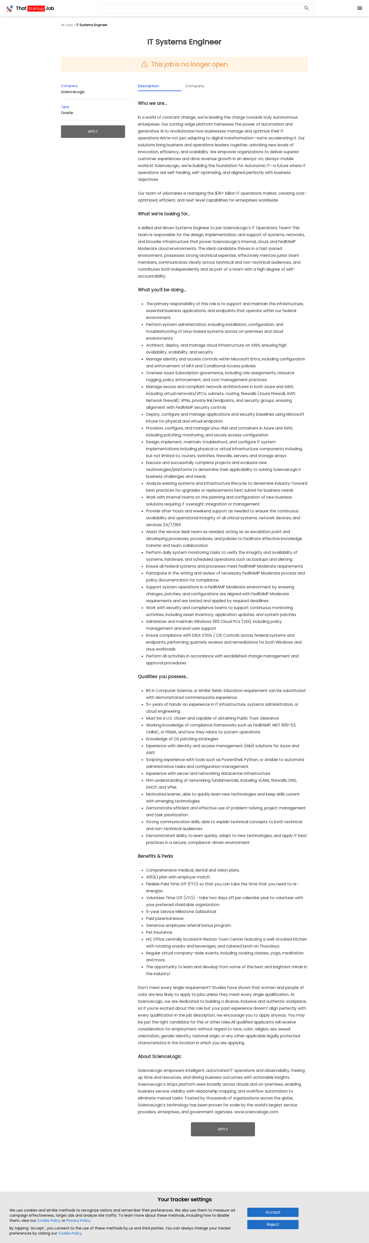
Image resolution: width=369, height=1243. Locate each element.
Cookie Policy (49, 1220)
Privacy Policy (78, 1220)
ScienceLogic (73, 91)
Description (148, 86)
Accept (273, 1212)
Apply (93, 131)
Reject (272, 1224)
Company (195, 86)
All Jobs (67, 25)
